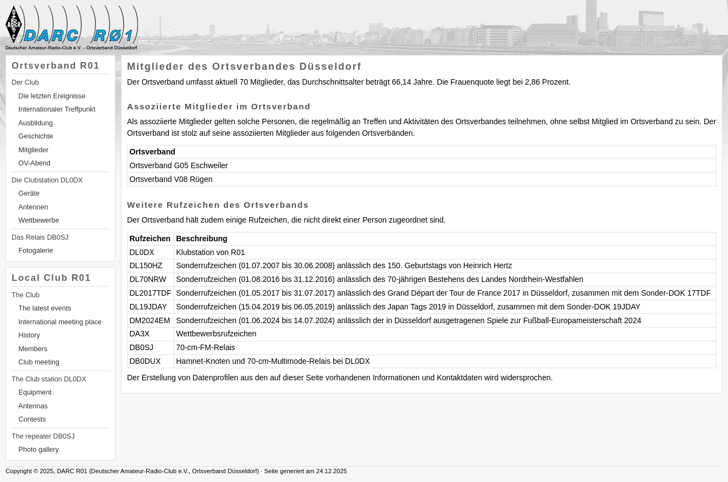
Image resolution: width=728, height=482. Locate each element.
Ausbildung (36, 123)
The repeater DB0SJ (43, 436)
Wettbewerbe (39, 220)
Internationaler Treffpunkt (57, 109)
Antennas (33, 406)
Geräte (29, 193)
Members (33, 349)
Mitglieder (34, 150)
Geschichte (36, 136)
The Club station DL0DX (49, 379)
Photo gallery (39, 449)
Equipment (35, 392)
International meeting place (60, 322)
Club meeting (39, 362)
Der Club (25, 82)
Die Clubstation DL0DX (47, 180)
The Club (26, 295)
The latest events (45, 308)
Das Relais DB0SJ (40, 237)
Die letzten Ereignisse (52, 96)
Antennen (33, 207)
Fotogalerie (36, 250)
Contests (32, 419)
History (29, 335)
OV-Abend (35, 163)
